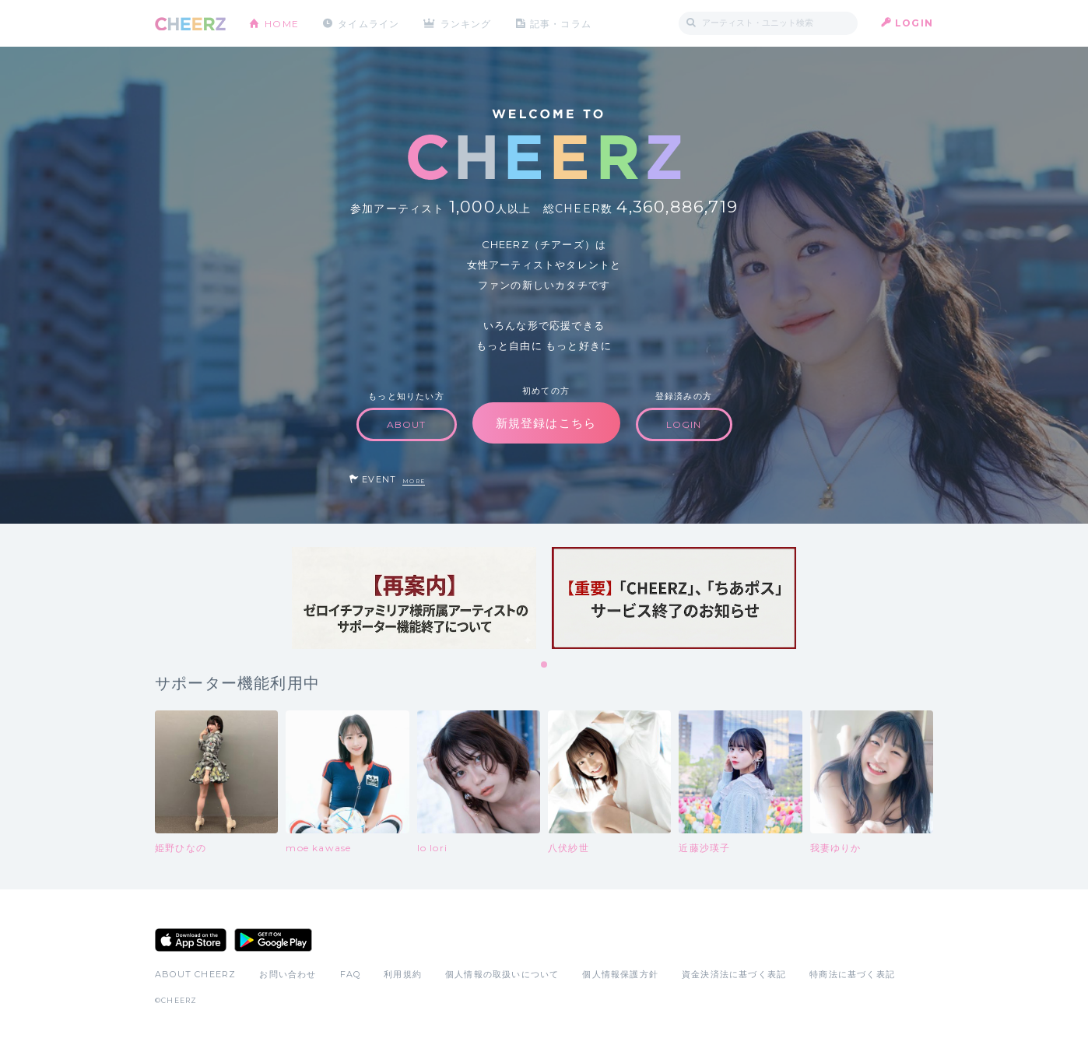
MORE (413, 481)
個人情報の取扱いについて (502, 974)
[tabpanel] (414, 598)
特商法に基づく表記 (852, 974)
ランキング (467, 23)
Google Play (273, 940)
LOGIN (914, 23)
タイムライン (368, 23)
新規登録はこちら (546, 423)
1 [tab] (545, 665)
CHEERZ (190, 23)
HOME (282, 23)
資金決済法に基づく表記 (734, 974)
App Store (190, 940)
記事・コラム (561, 23)
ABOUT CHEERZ (195, 974)
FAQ (350, 974)
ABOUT (406, 424)
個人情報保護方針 (620, 974)
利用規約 (403, 974)
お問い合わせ (287, 974)
